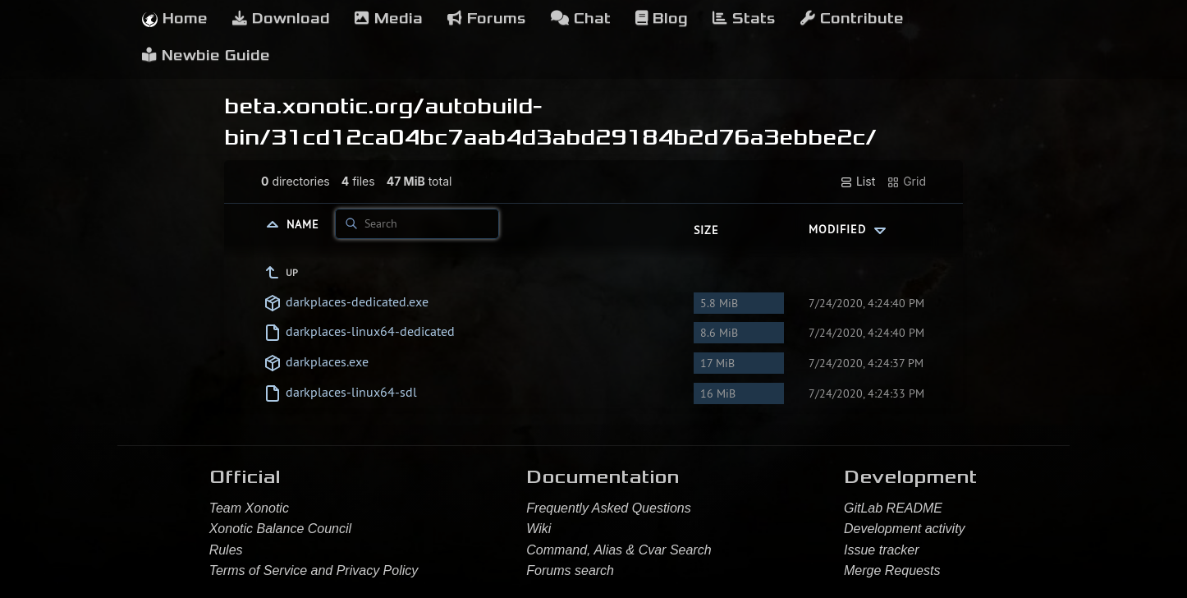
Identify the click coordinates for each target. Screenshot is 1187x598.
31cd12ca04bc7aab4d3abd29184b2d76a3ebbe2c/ (574, 137)
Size (706, 230)
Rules (226, 550)
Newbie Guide (206, 55)
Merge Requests (892, 570)
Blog (661, 18)
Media (389, 18)
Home (175, 18)
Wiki (538, 529)
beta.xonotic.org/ (324, 106)
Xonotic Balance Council (280, 529)
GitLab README (893, 508)
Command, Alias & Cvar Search (618, 550)
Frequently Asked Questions (608, 508)
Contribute (852, 18)
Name (304, 223)
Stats (744, 18)
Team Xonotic (249, 508)
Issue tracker (881, 550)
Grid (906, 181)
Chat (581, 18)
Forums (486, 18)
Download (281, 18)
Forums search (570, 570)
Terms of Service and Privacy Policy (314, 570)
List (857, 181)
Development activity (904, 529)
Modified (849, 229)
